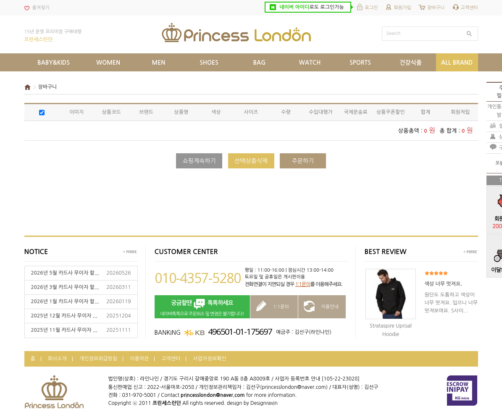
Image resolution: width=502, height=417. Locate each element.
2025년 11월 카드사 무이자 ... (64, 330)
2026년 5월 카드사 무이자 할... (65, 272)
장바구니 (435, 7)
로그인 (371, 7)
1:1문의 (302, 284)
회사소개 (57, 358)
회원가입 (402, 7)
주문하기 (303, 161)
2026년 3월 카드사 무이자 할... (65, 287)
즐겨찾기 (41, 7)
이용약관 (139, 358)
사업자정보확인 (209, 358)
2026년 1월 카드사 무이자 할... (65, 301)
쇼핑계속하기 (199, 161)
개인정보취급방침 (98, 358)
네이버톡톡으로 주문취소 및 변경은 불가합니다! (202, 307)
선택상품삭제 (251, 161)
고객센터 (469, 7)
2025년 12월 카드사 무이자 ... (64, 315)
